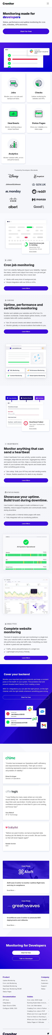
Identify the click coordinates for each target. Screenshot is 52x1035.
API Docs (6, 1000)
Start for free (26, 31)
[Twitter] (48, 1033)
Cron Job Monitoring (10, 983)
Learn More (26, 288)
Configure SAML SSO (10, 1008)
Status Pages (7, 991)
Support (44, 986)
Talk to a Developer (26, 958)
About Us (44, 980)
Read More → (11, 890)
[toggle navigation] (47, 3)
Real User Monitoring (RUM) (12, 989)
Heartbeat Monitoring (10, 986)
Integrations (7, 1003)
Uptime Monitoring (9, 980)
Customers (44, 983)
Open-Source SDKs (9, 1005)
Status (43, 989)
